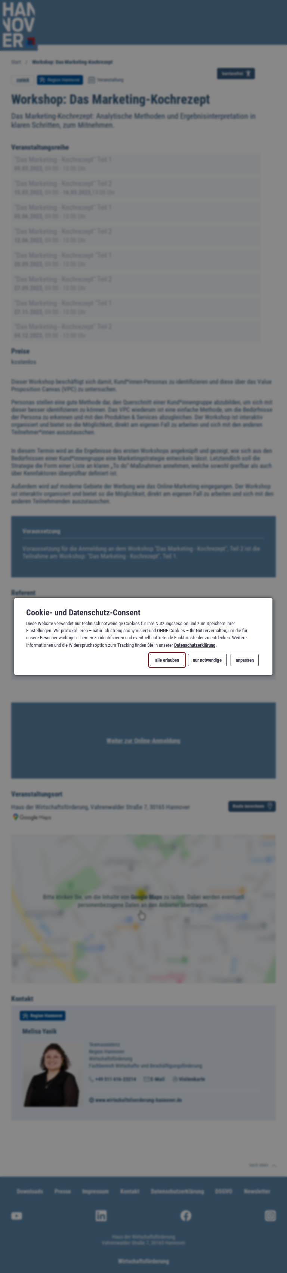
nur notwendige (207, 660)
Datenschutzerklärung (195, 645)
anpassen (245, 660)
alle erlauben (167, 660)
